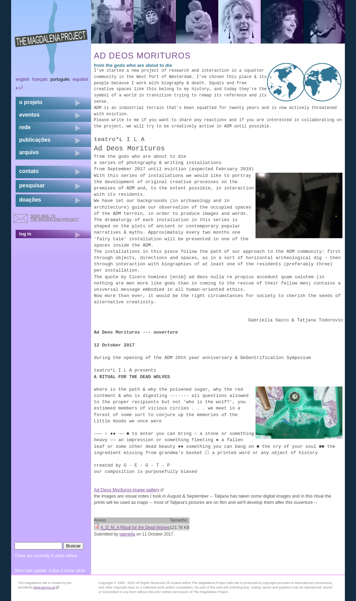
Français (40, 79)
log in (25, 233)
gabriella (127, 534)
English (23, 79)
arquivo (29, 152)
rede (25, 127)
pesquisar (32, 185)
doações (30, 200)
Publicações (34, 140)
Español (80, 79)
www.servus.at (46, 587)
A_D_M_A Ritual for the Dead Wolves (135, 527)
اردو (19, 87)
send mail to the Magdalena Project (54, 217)
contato (29, 171)
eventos (29, 115)
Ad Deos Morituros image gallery (129, 489)
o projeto (30, 102)
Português (60, 79)
